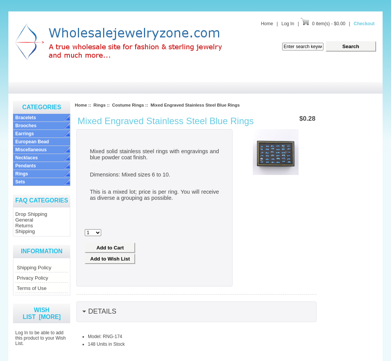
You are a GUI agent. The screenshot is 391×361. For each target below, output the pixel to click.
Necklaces (26, 157)
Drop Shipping (31, 214)
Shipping (25, 231)
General (24, 220)
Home (267, 23)
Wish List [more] (42, 313)
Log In (287, 23)
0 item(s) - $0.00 (328, 23)
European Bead (32, 141)
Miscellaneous (31, 149)
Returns (24, 225)
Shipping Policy (34, 267)
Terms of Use (32, 288)
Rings (21, 173)
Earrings (24, 133)
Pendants (25, 165)
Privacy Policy (32, 278)
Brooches (25, 125)
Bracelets (25, 117)
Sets (20, 182)
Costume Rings (128, 105)
